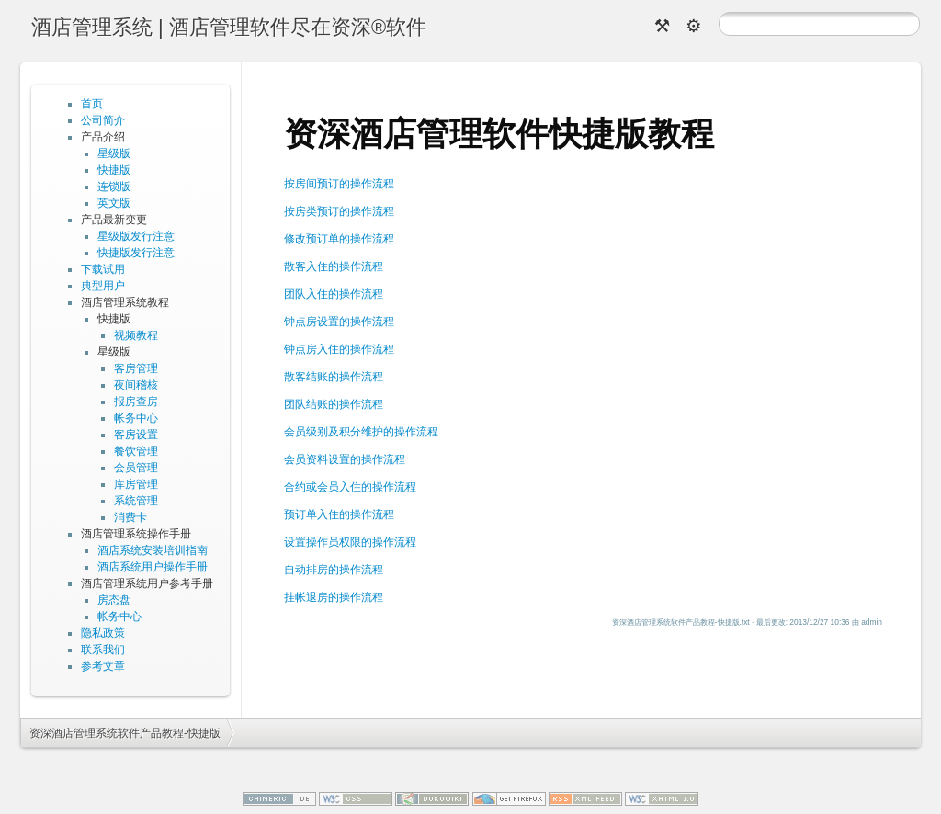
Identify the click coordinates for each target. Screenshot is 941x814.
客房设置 (136, 434)
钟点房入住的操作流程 (339, 349)
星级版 (113, 153)
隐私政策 (103, 633)
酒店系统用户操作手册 (152, 566)
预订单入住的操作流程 (339, 514)
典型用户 (103, 285)
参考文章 (103, 666)
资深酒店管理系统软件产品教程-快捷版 (125, 733)
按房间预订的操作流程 (339, 183)
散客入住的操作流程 (333, 266)
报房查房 (136, 401)
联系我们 (103, 649)
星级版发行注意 (136, 236)
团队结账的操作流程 (333, 404)
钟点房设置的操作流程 (339, 321)
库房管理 (136, 484)
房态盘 (113, 600)
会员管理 (136, 467)
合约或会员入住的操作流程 (350, 486)
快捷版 (113, 170)
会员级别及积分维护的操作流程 (361, 431)
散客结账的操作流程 (333, 376)
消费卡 (130, 517)
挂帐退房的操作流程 (333, 597)
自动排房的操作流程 (333, 569)
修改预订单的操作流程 (339, 238)
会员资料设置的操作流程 (344, 459)
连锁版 (113, 186)
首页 (92, 103)
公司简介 (103, 120)
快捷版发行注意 (136, 252)
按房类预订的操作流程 (339, 211)
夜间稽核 (136, 385)
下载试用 (103, 269)
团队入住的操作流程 (333, 294)
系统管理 (136, 500)
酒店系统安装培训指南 (152, 550)
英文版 (113, 203)
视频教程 (136, 335)
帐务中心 (136, 418)
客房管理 (136, 368)
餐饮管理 (136, 451)
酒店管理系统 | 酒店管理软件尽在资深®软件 (228, 27)
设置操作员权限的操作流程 (350, 542)
